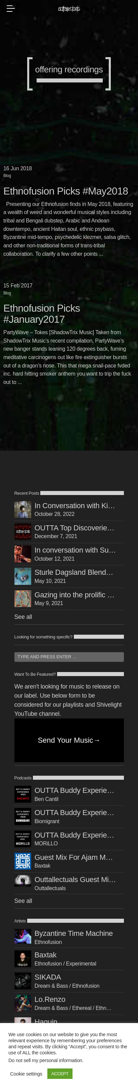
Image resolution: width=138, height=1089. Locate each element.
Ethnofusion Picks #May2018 (65, 191)
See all (23, 616)
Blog (7, 175)
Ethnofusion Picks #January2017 (41, 314)
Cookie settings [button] (26, 1074)
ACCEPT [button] (59, 1073)
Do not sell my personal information (45, 1060)
